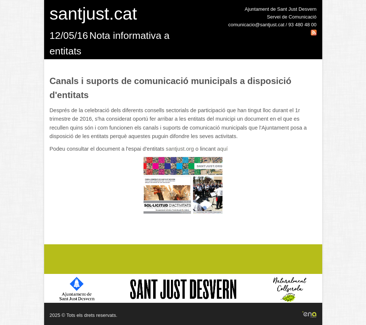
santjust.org (180, 149)
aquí (222, 149)
